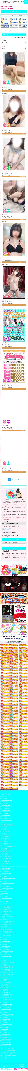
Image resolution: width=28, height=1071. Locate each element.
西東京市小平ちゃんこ (6, 891)
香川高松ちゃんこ (5, 1012)
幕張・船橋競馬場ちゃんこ (7, 884)
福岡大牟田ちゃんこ (6, 1040)
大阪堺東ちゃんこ (5, 982)
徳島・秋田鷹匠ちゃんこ (7, 1017)
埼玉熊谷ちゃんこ (5, 841)
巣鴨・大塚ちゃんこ (6, 903)
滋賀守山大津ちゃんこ (6, 992)
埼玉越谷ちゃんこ (5, 870)
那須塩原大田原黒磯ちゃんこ (8, 879)
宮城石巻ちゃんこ (5, 800)
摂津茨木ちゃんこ (5, 991)
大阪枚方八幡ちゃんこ (6, 989)
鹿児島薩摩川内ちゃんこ (7, 1016)
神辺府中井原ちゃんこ (6, 1044)
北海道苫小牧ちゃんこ (6, 821)
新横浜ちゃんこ (5, 883)
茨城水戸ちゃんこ (5, 831)
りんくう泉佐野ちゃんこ (7, 984)
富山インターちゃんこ (6, 944)
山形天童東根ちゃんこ (6, 801)
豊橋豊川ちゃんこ (5, 921)
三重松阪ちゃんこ (5, 928)
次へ (17, 481)
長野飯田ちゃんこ (5, 947)
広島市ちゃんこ (5, 1024)
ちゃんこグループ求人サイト (8, 1054)
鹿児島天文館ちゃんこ (6, 1006)
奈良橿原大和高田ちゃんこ (7, 967)
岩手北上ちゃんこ (5, 812)
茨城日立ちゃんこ (5, 901)
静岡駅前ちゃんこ (5, 919)
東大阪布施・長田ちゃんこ (7, 972)
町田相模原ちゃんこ (6, 845)
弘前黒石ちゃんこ (5, 807)
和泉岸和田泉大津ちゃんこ (7, 971)
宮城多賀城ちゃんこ (6, 815)
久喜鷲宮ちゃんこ (5, 876)
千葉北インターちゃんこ (7, 889)
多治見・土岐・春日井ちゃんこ (8, 918)
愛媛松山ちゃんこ (5, 1004)
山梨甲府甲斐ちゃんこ (6, 949)
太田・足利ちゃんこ (6, 875)
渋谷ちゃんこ (4, 894)
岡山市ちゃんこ (5, 1039)
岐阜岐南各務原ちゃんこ (7, 924)
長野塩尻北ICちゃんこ (6, 954)
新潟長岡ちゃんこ (5, 946)
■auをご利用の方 (5, 531)
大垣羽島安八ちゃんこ (6, 911)
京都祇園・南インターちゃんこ (8, 964)
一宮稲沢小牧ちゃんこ (6, 913)
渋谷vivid (3, 1059)
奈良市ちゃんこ (5, 977)
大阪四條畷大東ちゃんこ (7, 996)
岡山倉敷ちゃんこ (5, 1032)
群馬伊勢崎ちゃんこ (6, 863)
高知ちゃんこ (4, 1030)
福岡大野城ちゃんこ (6, 1029)
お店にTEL (14, 11)
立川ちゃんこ (4, 830)
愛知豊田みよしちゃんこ (7, 926)
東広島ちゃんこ (5, 1034)
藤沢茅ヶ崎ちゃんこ (6, 865)
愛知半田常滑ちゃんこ (6, 933)
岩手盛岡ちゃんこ (5, 816)
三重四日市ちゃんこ (6, 916)
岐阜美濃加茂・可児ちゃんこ (8, 934)
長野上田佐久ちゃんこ (6, 956)
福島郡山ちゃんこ (5, 818)
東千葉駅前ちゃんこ (6, 833)
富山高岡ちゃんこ (5, 941)
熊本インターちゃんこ (6, 1009)
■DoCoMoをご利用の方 (6, 530)
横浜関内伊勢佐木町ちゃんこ (8, 826)
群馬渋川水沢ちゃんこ (6, 856)
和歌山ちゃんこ (5, 966)
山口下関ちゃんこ (5, 1027)
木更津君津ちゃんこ (6, 851)
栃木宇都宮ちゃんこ (6, 840)
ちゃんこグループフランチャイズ (9, 1055)
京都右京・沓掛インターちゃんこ (9, 987)
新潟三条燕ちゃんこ (6, 958)
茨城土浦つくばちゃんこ (7, 858)
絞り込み (4, 40)
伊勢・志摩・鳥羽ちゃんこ (7, 931)
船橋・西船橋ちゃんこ (6, 899)
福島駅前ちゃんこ (5, 820)
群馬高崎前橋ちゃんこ (6, 838)
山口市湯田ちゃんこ (6, 1045)
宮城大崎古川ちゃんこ (6, 803)
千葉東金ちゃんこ (5, 855)
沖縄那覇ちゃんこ (5, 1021)
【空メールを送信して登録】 (14, 541)
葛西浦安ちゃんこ (5, 881)
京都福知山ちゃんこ (6, 999)
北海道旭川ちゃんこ (6, 810)
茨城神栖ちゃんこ (5, 878)
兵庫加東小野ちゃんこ (6, 994)
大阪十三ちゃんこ (5, 986)
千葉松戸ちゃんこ (5, 861)
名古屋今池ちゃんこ (6, 908)
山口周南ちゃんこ (5, 1022)
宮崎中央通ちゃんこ (6, 1037)
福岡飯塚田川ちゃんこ (6, 1025)
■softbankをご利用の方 (6, 532)
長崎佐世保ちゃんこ (6, 1007)
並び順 (3, 46)
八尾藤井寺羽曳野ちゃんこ (7, 976)
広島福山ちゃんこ (5, 1014)
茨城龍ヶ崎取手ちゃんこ (7, 871)
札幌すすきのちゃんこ (6, 813)
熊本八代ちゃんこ (5, 1035)
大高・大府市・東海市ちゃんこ (8, 923)
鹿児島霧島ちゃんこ (6, 1010)
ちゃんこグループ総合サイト (8, 1052)
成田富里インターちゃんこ (7, 836)
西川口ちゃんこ (5, 828)
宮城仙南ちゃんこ (5, 798)
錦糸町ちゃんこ (5, 853)
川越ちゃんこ (4, 835)
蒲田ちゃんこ (4, 896)
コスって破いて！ (5, 1060)
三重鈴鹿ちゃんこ (5, 929)
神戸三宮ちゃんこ (5, 979)
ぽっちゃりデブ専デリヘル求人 (8, 1057)
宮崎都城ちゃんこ (5, 1019)
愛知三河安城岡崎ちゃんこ (7, 909)
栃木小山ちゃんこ (5, 843)
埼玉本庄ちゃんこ (5, 850)
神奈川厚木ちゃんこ (6, 846)
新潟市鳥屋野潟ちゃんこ (7, 952)
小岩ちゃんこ (4, 893)
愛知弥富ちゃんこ (5, 914)
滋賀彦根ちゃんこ (5, 962)
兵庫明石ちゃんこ (5, 981)
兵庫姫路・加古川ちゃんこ (7, 974)
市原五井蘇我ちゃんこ (6, 888)
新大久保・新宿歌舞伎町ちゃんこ (9, 848)
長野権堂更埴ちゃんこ (6, 951)
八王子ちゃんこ (5, 898)
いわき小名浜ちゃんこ (6, 808)
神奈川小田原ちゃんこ (6, 860)
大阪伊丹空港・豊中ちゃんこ (8, 969)
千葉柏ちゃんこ (5, 886)
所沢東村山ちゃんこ (6, 873)
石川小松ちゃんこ (5, 939)
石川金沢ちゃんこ (5, 942)
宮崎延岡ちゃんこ (5, 1047)
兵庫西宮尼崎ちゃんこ (6, 997)
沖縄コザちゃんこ (5, 1042)
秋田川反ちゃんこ (5, 805)
